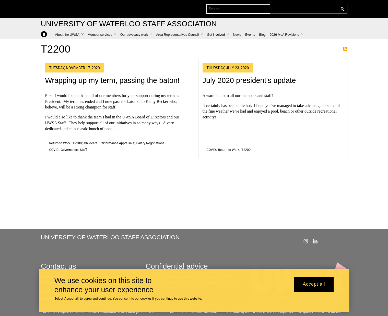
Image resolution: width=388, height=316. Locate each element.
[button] (69, 34)
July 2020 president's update (249, 80)
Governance (69, 150)
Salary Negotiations (150, 143)
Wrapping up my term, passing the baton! (112, 80)
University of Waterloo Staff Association (110, 237)
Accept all (314, 284)
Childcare (91, 143)
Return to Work (59, 143)
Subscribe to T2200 (345, 49)
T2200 (77, 143)
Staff (83, 150)
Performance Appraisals (117, 143)
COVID (54, 150)
